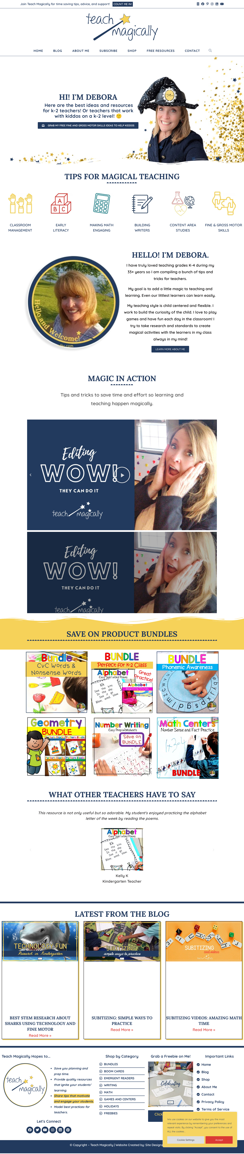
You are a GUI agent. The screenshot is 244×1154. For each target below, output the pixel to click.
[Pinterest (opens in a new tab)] (207, 4)
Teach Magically (101, 1146)
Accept (219, 1139)
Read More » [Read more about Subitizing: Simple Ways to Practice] (122, 1030)
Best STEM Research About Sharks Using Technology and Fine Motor (40, 1024)
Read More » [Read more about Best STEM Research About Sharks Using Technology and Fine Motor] (40, 1036)
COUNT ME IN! (124, 4)
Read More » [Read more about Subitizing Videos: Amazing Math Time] (204, 1030)
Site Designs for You (159, 1146)
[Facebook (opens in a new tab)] (202, 4)
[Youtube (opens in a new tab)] (221, 4)
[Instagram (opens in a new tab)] (212, 4)
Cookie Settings (186, 1139)
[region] (200, 1129)
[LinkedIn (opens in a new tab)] (217, 4)
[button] (30, 475)
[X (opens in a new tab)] (198, 4)
